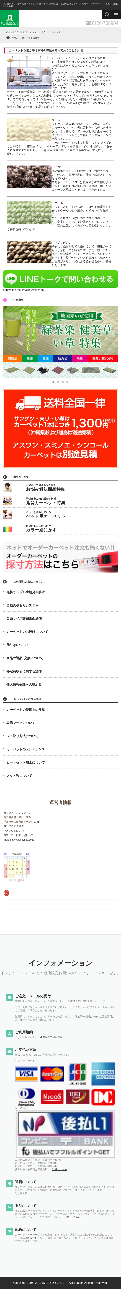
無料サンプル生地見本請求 (25, 592)
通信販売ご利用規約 (51, 1037)
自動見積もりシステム (22, 605)
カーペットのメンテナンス (25, 749)
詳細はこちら (59, 1169)
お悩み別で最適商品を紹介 (45, 488)
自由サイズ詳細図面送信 (24, 618)
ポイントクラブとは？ (16, 32)
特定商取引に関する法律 (24, 671)
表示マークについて (20, 723)
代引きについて (17, 645)
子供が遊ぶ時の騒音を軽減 (45, 501)
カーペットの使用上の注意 (25, 709)
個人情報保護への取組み (24, 684)
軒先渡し (32, 1237)
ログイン (34, 32)
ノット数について (19, 775)
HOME (14, 38)
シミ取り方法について (22, 736)
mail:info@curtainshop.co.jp (19, 839)
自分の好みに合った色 (41, 528)
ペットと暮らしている (46, 515)
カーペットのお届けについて (27, 632)
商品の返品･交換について (24, 658)
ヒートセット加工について (25, 762)
